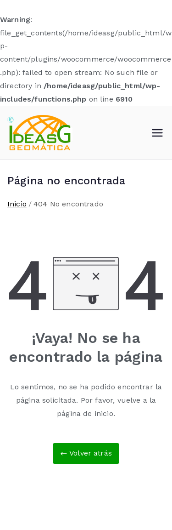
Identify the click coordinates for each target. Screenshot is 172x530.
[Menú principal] (157, 132)
